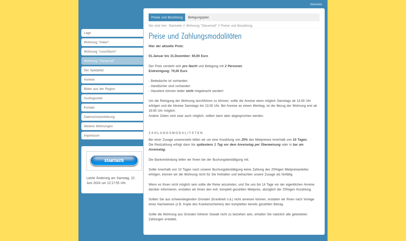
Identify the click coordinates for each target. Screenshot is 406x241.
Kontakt (89, 107)
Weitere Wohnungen (98, 126)
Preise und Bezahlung (167, 17)
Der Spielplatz (94, 70)
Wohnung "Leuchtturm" (100, 51)
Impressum (91, 135)
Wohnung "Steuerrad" (99, 61)
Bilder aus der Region (99, 89)
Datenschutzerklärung (99, 117)
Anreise (89, 79)
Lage (87, 33)
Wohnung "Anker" (96, 42)
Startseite (316, 4)
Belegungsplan (198, 17)
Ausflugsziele (93, 98)
